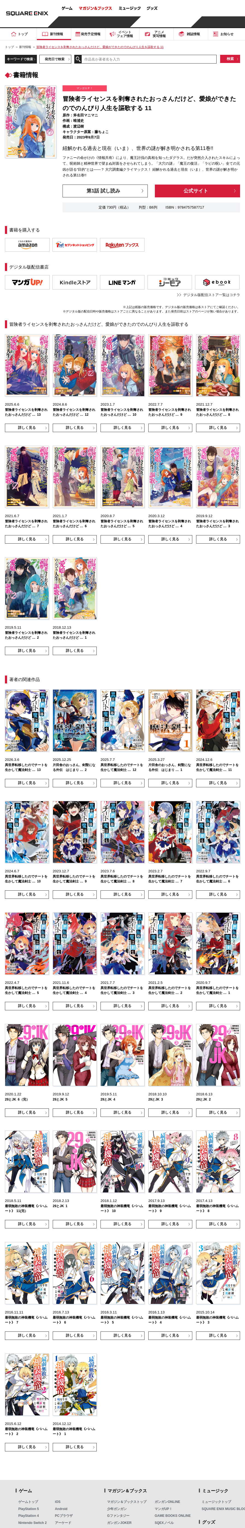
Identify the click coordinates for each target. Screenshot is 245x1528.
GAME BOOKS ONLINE (173, 1516)
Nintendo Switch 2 (32, 1523)
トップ (9, 47)
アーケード (63, 1523)
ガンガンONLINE (167, 1502)
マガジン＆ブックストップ (126, 1502)
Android (61, 1509)
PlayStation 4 (28, 1516)
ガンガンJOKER (119, 1523)
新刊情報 (25, 47)
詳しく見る (27, 428)
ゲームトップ (28, 1502)
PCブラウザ (64, 1516)
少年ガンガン (117, 1509)
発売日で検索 (54, 59)
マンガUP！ (163, 1509)
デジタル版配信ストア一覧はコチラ (211, 295)
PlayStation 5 (28, 1509)
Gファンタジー (118, 1516)
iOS (58, 1502)
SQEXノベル (164, 1523)
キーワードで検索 (20, 59)
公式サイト (196, 191)
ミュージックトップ (216, 1502)
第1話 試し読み (103, 191)
